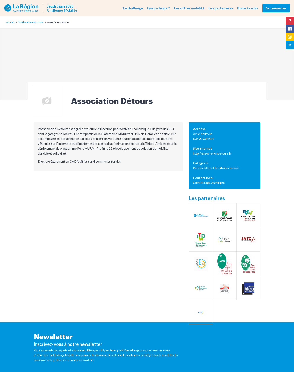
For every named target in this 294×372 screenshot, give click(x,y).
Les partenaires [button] (220, 8)
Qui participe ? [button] (158, 8)
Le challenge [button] (133, 8)
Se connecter (276, 8)
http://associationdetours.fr (212, 153)
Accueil (10, 22)
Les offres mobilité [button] (189, 8)
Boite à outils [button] (247, 8)
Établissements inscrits (30, 22)
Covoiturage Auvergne (209, 182)
